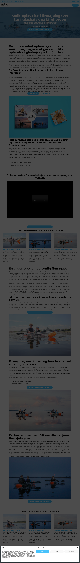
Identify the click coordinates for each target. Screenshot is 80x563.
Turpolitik (8, 560)
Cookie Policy (4, 560)
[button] (77, 547)
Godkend (42, 551)
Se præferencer (71, 551)
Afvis (57, 551)
